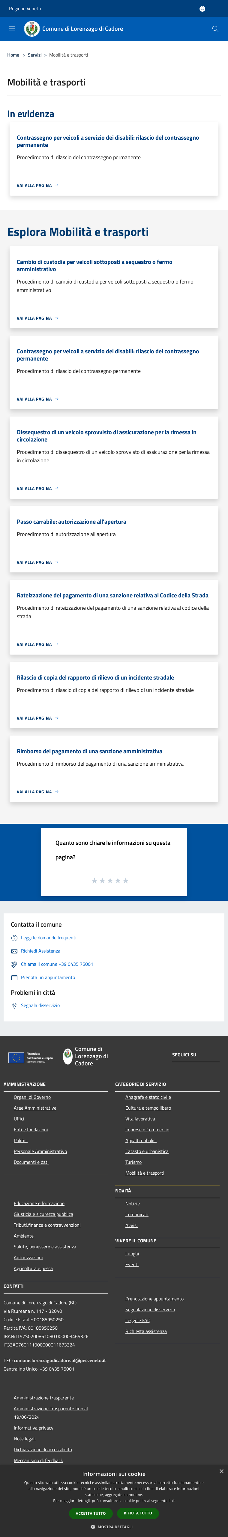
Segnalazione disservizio (150, 1309)
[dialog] (114, 1501)
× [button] (221, 1471)
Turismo (133, 1162)
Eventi (132, 1264)
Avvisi (131, 1225)
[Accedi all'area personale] (202, 9)
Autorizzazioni (28, 1257)
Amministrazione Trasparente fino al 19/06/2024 (51, 1413)
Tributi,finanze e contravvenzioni (47, 1225)
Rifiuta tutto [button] (138, 1513)
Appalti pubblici (141, 1140)
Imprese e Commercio (147, 1129)
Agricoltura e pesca (33, 1268)
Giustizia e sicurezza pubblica (43, 1214)
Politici (21, 1140)
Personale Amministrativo (40, 1151)
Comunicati (136, 1214)
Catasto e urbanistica (147, 1151)
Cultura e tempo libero (148, 1107)
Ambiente (24, 1235)
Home (13, 54)
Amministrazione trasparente (44, 1397)
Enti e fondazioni (31, 1129)
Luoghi (132, 1253)
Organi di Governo (32, 1097)
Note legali (25, 1438)
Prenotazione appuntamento (154, 1298)
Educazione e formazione (39, 1203)
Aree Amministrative (35, 1107)
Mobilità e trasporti (144, 1172)
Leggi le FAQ (138, 1320)
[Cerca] (215, 29)
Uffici (19, 1118)
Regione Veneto (25, 8)
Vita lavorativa (140, 1118)
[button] (114, 1527)
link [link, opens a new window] (172, 1500)
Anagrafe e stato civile (148, 1097)
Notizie (132, 1203)
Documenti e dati (31, 1162)
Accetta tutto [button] (91, 1513)
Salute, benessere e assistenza (45, 1246)
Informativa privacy (33, 1427)
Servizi (35, 54)
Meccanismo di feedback (38, 1460)
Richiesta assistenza (146, 1331)
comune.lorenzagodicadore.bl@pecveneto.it (60, 1360)
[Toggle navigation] (12, 28)
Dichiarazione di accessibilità (43, 1449)
